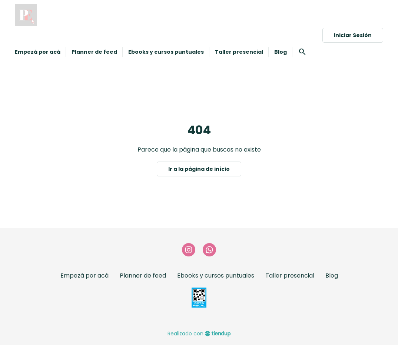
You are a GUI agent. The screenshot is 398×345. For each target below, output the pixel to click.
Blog (331, 275)
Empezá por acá (84, 275)
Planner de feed (143, 275)
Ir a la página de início (199, 169)
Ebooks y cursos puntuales (215, 275)
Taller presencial (289, 275)
